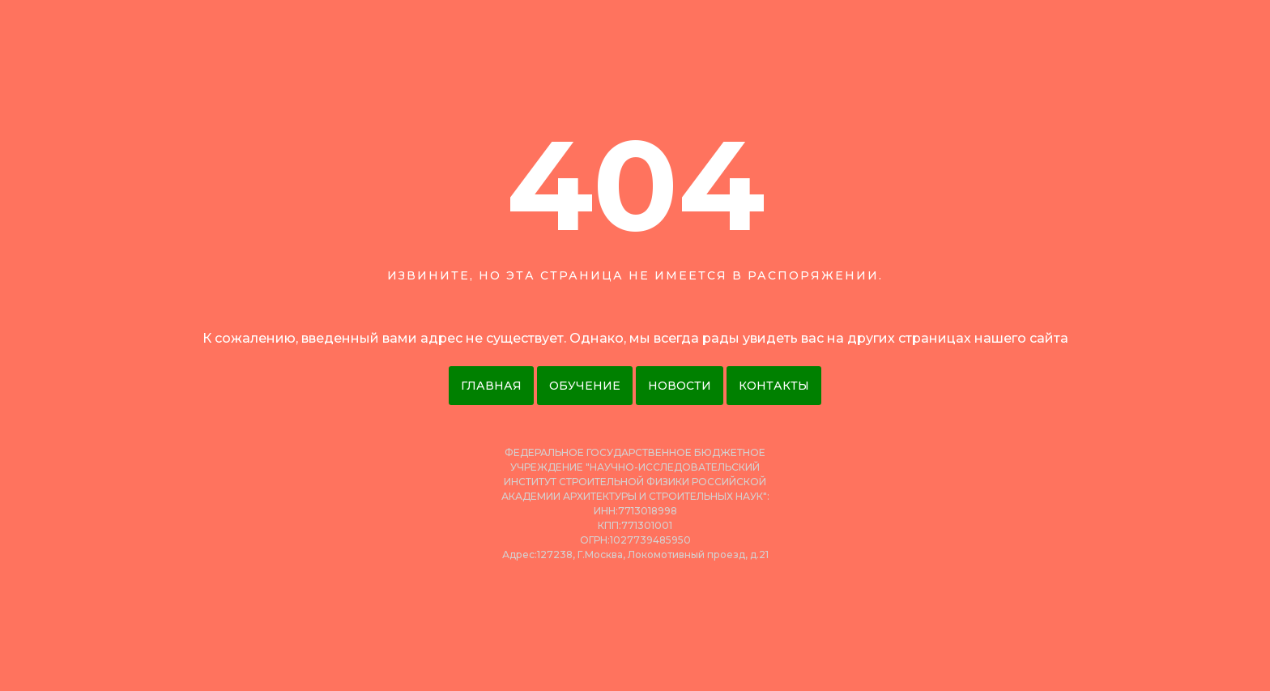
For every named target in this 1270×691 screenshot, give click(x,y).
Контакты (774, 385)
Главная (491, 385)
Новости (679, 385)
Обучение (584, 385)
